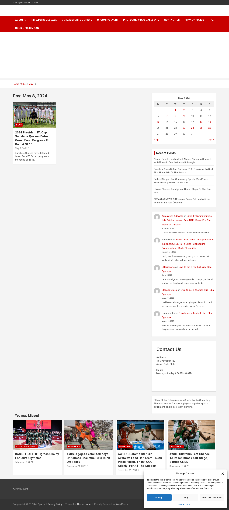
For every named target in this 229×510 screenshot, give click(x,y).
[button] (222, 473)
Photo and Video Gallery (140, 19)
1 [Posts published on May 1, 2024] (175, 110)
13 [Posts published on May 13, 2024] (158, 122)
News (19, 125)
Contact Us (172, 19)
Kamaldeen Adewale (172, 216)
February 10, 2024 (24, 462)
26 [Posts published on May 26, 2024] (209, 127)
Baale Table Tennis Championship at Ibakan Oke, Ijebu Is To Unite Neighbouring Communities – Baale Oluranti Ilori (188, 244)
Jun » (211, 139)
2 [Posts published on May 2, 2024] (184, 110)
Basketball (30, 446)
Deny (185, 497)
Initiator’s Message (44, 19)
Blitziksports (168, 267)
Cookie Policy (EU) (27, 28)
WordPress (122, 504)
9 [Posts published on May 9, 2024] (184, 116)
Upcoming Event (107, 19)
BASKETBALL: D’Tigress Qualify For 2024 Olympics (37, 456)
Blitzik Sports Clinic (76, 19)
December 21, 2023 (76, 466)
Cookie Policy (184, 504)
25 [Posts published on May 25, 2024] (201, 127)
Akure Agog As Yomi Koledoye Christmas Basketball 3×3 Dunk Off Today (88, 458)
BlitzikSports (38, 504)
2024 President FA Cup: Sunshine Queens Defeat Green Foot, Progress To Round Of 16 (32, 138)
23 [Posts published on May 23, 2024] (184, 127)
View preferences (212, 497)
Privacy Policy (194, 19)
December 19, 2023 (128, 470)
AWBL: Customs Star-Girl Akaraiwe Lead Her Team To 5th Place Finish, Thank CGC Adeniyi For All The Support (140, 460)
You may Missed (27, 416)
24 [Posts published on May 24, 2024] (192, 127)
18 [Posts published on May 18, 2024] (201, 122)
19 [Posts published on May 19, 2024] (209, 122)
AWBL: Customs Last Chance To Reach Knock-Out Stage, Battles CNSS (190, 458)
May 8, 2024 (21, 148)
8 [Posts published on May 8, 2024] (175, 116)
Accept (159, 497)
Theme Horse (84, 504)
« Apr (156, 139)
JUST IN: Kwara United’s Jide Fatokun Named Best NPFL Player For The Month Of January (187, 220)
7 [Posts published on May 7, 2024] (166, 116)
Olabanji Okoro (169, 290)
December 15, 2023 (179, 466)
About (19, 19)
